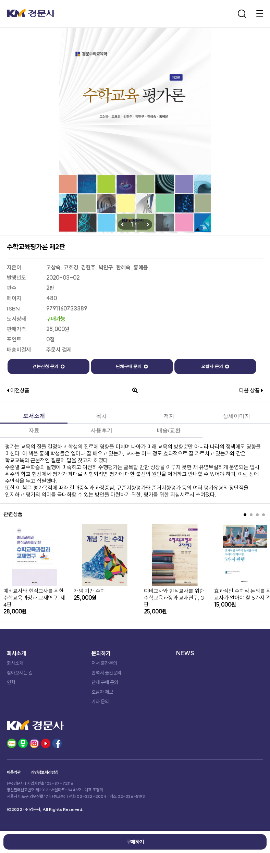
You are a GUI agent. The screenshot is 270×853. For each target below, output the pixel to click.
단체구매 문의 (132, 366)
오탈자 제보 (102, 692)
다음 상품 (251, 390)
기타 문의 (100, 701)
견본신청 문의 (49, 366)
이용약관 (14, 772)
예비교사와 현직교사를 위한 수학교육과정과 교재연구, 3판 (174, 597)
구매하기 (135, 841)
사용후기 (101, 430)
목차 (101, 416)
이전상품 (18, 390)
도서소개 (34, 416)
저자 (168, 416)
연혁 (11, 682)
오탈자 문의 (215, 366)
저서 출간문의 (104, 663)
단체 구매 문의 (104, 682)
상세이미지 (236, 416)
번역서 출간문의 (106, 673)
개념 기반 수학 (89, 590)
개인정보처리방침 (44, 772)
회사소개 (15, 663)
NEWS (185, 653)
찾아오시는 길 (20, 673)
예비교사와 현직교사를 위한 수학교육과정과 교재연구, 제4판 (34, 597)
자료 (33, 430)
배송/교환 (168, 430)
